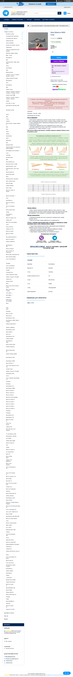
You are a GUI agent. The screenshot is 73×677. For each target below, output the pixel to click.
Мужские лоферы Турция (12, 53)
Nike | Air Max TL (10, 363)
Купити (59, 57)
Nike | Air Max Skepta (11, 256)
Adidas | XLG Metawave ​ (18, 460)
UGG (7, 198)
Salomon (8, 491)
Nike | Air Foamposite (10, 489)
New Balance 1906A (10, 361)
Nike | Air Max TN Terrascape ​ (17, 251)
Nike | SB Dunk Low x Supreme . (12, 430)
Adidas (7, 101)
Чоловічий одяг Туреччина (12, 36)
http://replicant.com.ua (10, 656)
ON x (7, 82)
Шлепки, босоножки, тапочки (12, 45)
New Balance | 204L (10, 318)
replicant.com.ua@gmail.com (12, 658)
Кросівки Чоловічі (10, 110)
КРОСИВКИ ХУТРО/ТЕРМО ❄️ (13, 150)
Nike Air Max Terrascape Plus (12, 254)
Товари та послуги (17, 19)
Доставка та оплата (48, 19)
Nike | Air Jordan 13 (10, 449)
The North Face (9, 272)
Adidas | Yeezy (9, 89)
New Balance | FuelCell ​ (18, 215)
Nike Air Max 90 (9, 560)
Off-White (8, 263)
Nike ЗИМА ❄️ (9, 295)
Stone (7, 554)
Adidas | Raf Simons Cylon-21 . (15, 552)
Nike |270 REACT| (10, 172)
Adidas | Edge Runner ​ (16, 324)
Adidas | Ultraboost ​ (17, 242)
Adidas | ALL (9, 279)
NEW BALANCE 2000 (10, 529)
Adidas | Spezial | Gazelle (12, 78)
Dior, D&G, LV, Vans (10, 103)
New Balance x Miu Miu (11, 436)
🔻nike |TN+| (9, 577)
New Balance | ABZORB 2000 (12, 516)
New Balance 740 (10, 417)
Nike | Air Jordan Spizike (11, 518)
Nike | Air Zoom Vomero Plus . (17, 484)
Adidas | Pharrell (9, 495)
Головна (6, 19)
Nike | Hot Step (9, 183)
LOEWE (7, 270)
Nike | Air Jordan (9, 231)
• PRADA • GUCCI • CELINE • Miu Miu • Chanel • (12, 75)
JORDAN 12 (8, 546)
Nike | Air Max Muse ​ (18, 457)
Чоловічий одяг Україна (11, 38)
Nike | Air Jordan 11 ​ (18, 585)
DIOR (7, 138)
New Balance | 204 (10, 336)
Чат (67, 673)
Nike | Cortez (9, 187)
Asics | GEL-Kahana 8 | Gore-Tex (12, 366)
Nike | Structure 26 (10, 268)
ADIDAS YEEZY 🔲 (10, 95)
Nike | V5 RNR (9, 514)
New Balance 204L (10, 373)
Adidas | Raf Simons (10, 582)
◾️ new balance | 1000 (11, 433)
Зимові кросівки (9, 40)
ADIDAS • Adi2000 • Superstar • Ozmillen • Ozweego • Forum (13, 92)
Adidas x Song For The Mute (12, 276)
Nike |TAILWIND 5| (10, 601)
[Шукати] (59, 13)
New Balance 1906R (10, 388)
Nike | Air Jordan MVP (11, 542)
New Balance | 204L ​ (17, 358)
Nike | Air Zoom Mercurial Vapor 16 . (14, 506)
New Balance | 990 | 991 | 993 (12, 105)
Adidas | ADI (9, 220)
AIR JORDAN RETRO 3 (11, 237)
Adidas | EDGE (9, 281)
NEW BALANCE (9, 72)
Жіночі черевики (9, 42)
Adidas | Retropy (9, 185)
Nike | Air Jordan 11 (10, 408)
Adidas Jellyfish (9, 570)
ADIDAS (8, 121)
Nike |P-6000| (9, 590)
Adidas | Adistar (9, 338)
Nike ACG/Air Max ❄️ (11, 195)
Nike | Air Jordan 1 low (11, 217)
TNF (7, 445)
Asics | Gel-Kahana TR (11, 509)
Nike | (7, 176)
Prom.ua (43, 673)
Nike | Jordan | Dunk (10, 181)
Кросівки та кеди (10, 34)
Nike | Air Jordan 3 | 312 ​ (17, 203)
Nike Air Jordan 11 (10, 390)
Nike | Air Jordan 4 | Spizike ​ (16, 191)
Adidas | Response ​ (18, 347)
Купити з (59, 61)
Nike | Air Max (9, 500)
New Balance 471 (10, 386)
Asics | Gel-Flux (9, 226)
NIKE (7, 159)
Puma (7, 114)
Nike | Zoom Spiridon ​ (19, 464)
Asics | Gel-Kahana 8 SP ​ (17, 467)
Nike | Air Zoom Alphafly (11, 222)
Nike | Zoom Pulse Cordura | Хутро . (15, 286)
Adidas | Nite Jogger (10, 440)
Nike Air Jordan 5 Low (11, 476)
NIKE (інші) (8, 140)
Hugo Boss (12, 308)
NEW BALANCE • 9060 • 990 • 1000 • (13, 63)
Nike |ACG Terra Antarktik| (11, 397)
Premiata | (8, 297)
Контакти (37, 19)
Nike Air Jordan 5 (10, 248)
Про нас (29, 19)
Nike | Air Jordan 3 (10, 406)
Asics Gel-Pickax (10, 562)
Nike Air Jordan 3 (10, 395)
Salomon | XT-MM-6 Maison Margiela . (15, 503)
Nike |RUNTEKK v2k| (10, 587)
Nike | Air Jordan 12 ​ (18, 420)
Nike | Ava (8, 334)
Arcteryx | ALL (9, 486)
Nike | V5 (8, 454)
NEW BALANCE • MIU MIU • (12, 178)
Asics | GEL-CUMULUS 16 (12, 511)
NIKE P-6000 (9, 525)
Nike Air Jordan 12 (10, 392)
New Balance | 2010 (10, 329)
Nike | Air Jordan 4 (10, 401)
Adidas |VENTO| (9, 592)
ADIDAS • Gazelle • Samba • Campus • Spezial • (12, 98)
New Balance (9, 57)
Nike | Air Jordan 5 (10, 239)
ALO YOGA (8, 527)
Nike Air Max (9, 478)
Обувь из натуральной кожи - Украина (13, 50)
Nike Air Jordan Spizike (11, 523)
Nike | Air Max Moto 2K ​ (17, 351)
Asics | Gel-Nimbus (10, 265)
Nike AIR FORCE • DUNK (11, 164)
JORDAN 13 (8, 548)
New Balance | (9, 200)
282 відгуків (60, 1)
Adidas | (8, 531)
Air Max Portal (9, 369)
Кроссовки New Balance (37, 25)
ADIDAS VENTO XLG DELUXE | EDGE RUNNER (13, 148)
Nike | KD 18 (8, 315)
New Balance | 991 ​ (18, 246)
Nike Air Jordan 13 (10, 442)
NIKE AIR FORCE (10, 540)
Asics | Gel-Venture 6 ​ (17, 207)
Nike (7, 59)
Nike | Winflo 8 (9, 332)
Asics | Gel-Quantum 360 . (18, 535)
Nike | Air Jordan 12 (10, 399)
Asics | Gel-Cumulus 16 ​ (17, 473)
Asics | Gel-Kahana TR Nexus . (17, 557)
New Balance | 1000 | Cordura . (17, 565)
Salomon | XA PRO (10, 609)
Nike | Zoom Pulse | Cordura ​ (16, 290)
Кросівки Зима (9, 157)
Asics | (7, 375)
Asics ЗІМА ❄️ (9, 293)
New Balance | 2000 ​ (18, 341)
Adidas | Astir (9, 426)
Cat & (7, 224)
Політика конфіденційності (63, 675)
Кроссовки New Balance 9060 (51, 25)
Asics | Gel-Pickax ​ (19, 424)
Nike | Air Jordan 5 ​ (18, 234)
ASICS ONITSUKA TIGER (11, 274)
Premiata (8, 596)
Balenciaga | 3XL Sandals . (20, 300)
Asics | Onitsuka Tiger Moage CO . (15, 378)
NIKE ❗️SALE (9, 55)
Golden (7, 212)
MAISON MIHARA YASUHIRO (12, 544)
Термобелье (9, 47)
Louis (7, 153)
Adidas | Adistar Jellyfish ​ (15, 354)
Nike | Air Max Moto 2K (11, 493)
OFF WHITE (8, 438)
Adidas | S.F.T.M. (9, 229)
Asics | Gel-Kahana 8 (10, 259)
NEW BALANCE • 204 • (11, 166)
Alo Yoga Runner (10, 451)
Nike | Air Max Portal (10, 344)
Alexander (8, 155)
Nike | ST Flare (9, 313)
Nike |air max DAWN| (10, 579)
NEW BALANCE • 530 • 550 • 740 (12, 169)
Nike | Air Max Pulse (10, 209)
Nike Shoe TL (9, 480)
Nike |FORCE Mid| (10, 174)
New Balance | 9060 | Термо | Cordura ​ (13, 321)
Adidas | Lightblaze (10, 327)
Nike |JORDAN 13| (10, 161)
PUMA (7, 599)
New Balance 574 (10, 415)
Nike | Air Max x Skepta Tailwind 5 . (14, 124)
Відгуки (6, 619)
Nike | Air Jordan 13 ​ (18, 606)
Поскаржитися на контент (51, 675)
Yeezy (7, 65)
